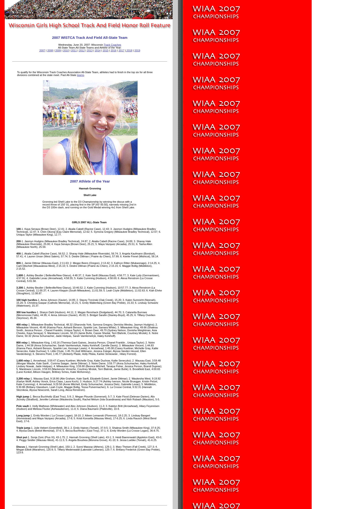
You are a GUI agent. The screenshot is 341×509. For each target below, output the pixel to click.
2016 (113, 50)
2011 (74, 50)
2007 (42, 50)
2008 (50, 50)
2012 (82, 50)
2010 (66, 50)
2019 (137, 50)
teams (80, 75)
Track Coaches (112, 44)
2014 (97, 50)
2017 (121, 50)
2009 (58, 50)
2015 (105, 50)
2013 (90, 50)
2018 (129, 50)
